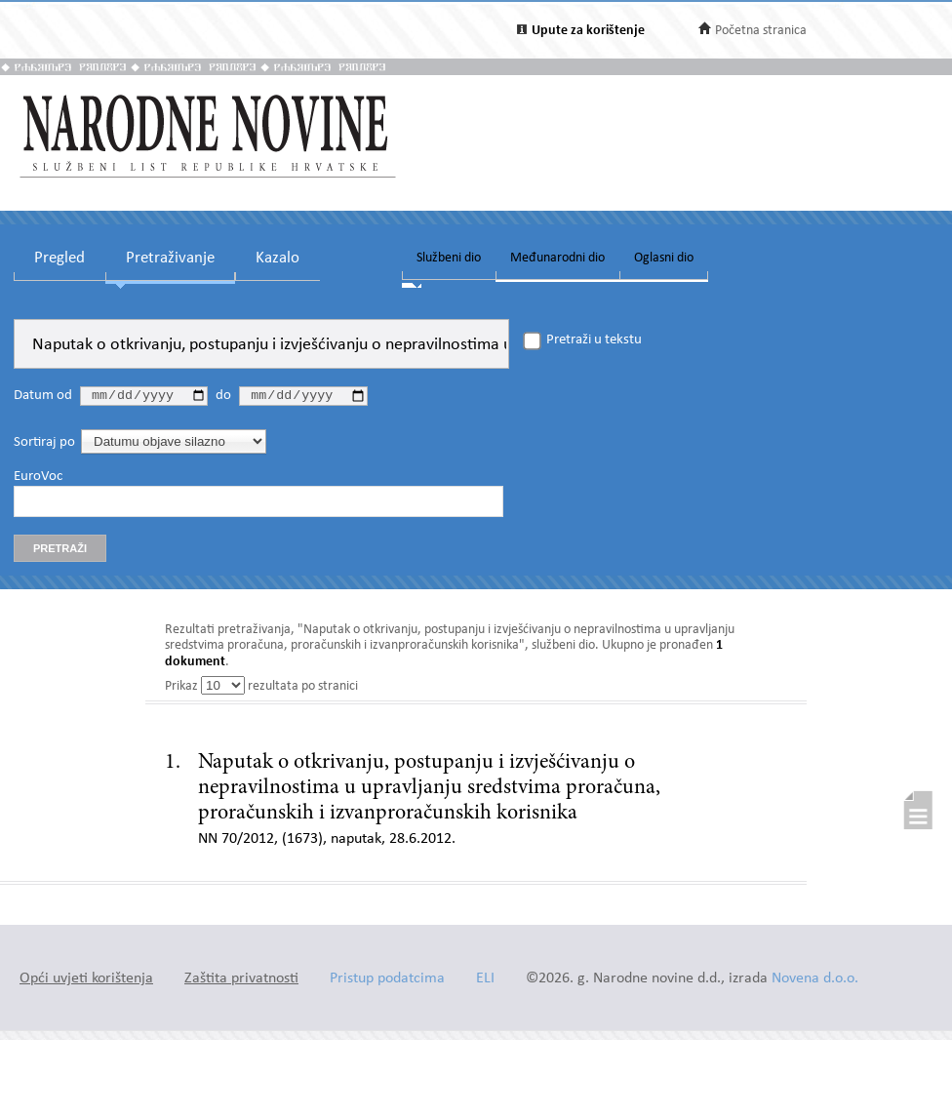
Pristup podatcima (387, 982)
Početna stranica (761, 30)
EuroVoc (38, 479)
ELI (485, 982)
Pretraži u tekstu (594, 340)
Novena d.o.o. (815, 982)
